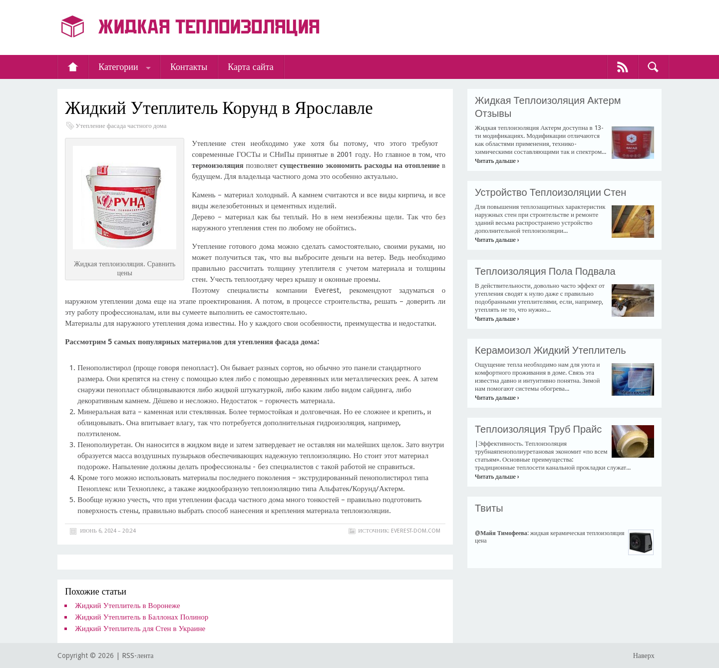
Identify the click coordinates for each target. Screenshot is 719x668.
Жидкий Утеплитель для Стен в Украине (140, 628)
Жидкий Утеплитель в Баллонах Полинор (141, 617)
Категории (118, 66)
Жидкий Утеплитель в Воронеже (127, 605)
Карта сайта (251, 66)
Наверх (644, 656)
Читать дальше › (497, 160)
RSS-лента (137, 656)
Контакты (188, 66)
